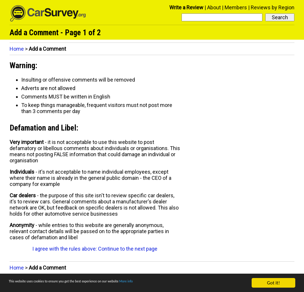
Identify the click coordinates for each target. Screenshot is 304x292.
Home (17, 49)
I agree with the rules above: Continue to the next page (94, 249)
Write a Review (186, 7)
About (214, 7)
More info (179, 283)
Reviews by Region (272, 7)
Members (236, 7)
